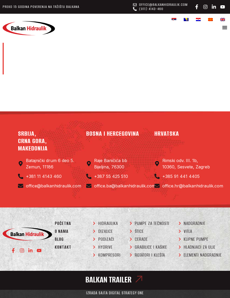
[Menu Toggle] (224, 27)
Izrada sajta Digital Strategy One (115, 293)
